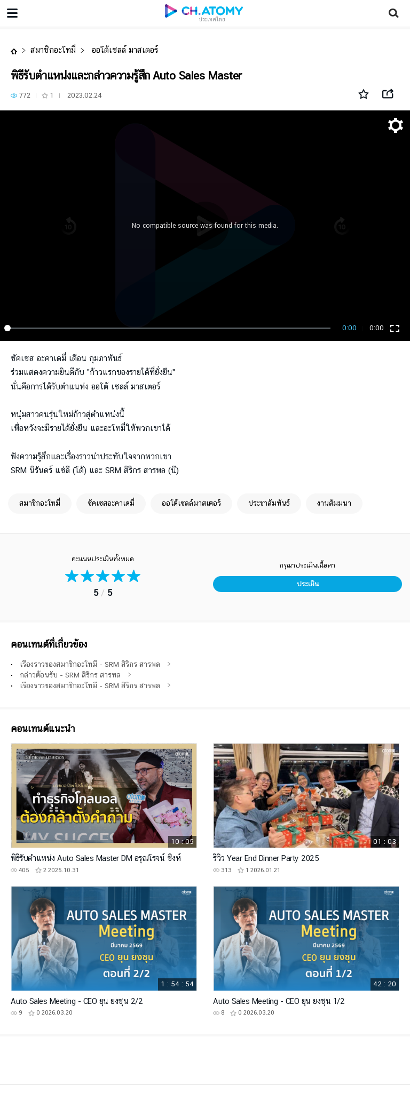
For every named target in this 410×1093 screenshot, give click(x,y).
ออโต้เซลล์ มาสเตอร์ (123, 49)
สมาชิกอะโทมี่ (53, 49)
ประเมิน (308, 584)
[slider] (169, 328)
